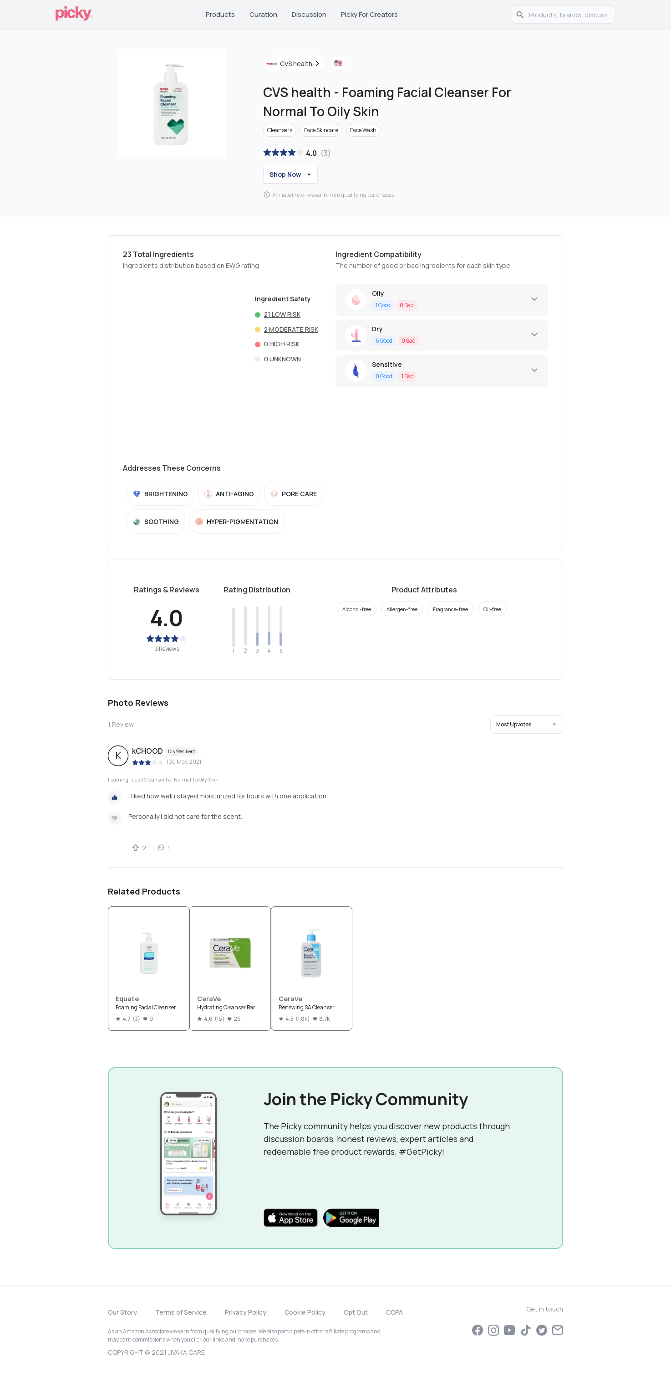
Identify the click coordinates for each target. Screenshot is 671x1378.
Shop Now (291, 174)
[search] (568, 14)
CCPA (394, 1312)
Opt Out (356, 1312)
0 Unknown (282, 359)
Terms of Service (181, 1312)
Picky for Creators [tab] (369, 14)
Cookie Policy (305, 1312)
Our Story (122, 1312)
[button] (527, 724)
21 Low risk (282, 314)
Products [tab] (220, 14)
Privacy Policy (245, 1312)
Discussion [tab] (309, 14)
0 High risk (282, 343)
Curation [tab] (263, 14)
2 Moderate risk (291, 329)
